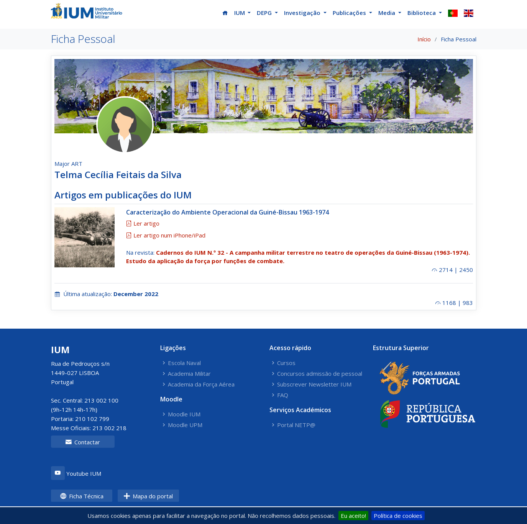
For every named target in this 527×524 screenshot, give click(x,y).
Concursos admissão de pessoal (319, 374)
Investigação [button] (303, 12)
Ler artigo (142, 223)
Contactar (82, 442)
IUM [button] (240, 12)
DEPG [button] (265, 12)
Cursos (286, 363)
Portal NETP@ (296, 425)
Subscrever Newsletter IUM (314, 384)
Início (424, 39)
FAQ (282, 395)
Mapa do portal (148, 496)
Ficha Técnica (81, 496)
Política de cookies (398, 515)
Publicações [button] (350, 12)
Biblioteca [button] (422, 12)
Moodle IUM (184, 414)
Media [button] (387, 12)
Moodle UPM (185, 425)
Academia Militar (189, 374)
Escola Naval (184, 363)
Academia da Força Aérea (201, 384)
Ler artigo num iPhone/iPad (165, 235)
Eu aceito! (353, 515)
